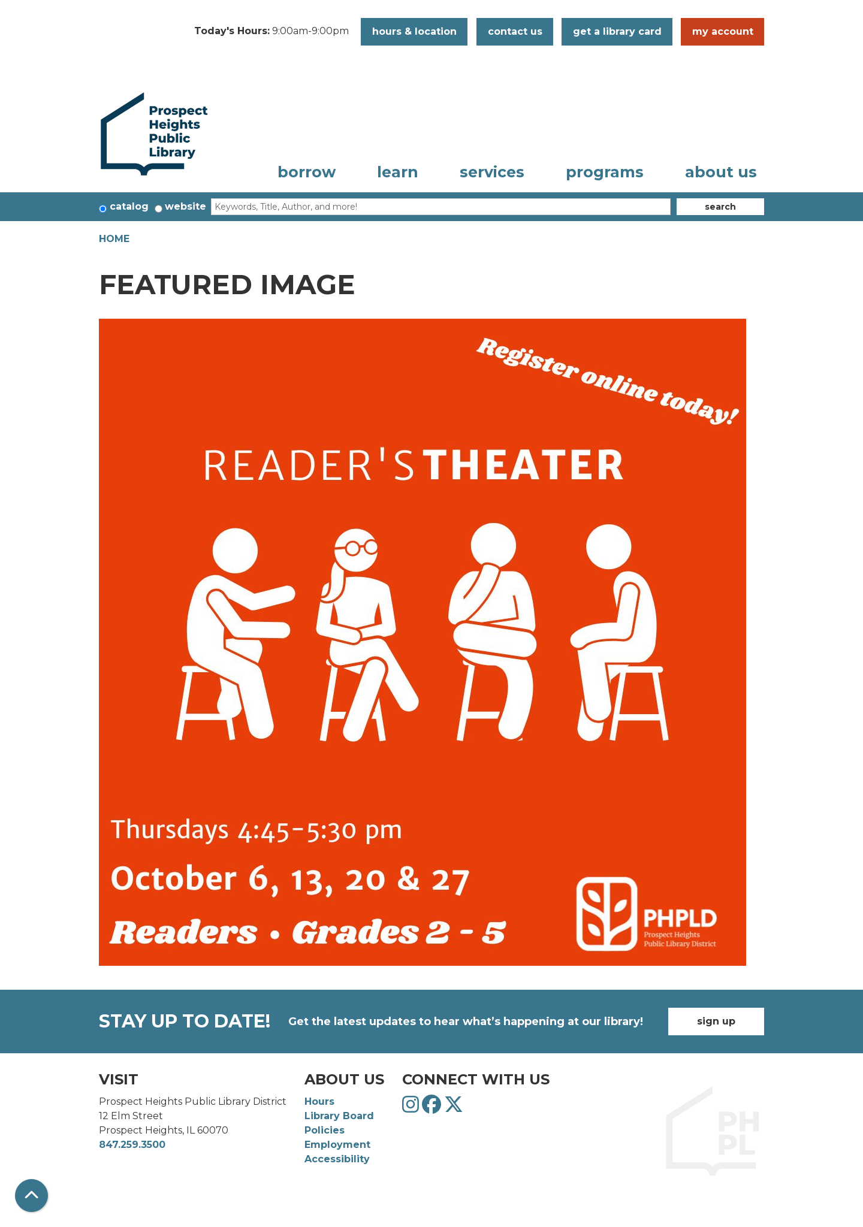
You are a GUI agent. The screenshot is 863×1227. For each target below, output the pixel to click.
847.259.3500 (132, 1144)
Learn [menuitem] (397, 172)
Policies (324, 1130)
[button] (271, 32)
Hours (319, 1101)
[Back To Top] (31, 1195)
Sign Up (716, 1021)
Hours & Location (414, 31)
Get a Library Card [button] (617, 31)
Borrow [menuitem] (306, 172)
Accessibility (337, 1159)
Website (185, 206)
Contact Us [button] (515, 31)
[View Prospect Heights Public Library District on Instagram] (412, 1108)
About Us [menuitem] (721, 172)
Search (720, 206)
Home (114, 238)
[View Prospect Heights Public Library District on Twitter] (453, 1108)
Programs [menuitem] (605, 172)
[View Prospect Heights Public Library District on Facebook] (433, 1108)
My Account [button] (722, 31)
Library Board (339, 1116)
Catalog (129, 206)
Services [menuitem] (492, 172)
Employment (337, 1144)
